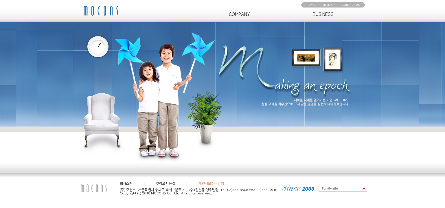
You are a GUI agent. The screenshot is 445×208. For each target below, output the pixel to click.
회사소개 (126, 183)
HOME (310, 5)
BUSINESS (323, 14)
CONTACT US (351, 5)
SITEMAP (328, 5)
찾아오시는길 (165, 183)
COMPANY (239, 14)
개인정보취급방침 (211, 183)
